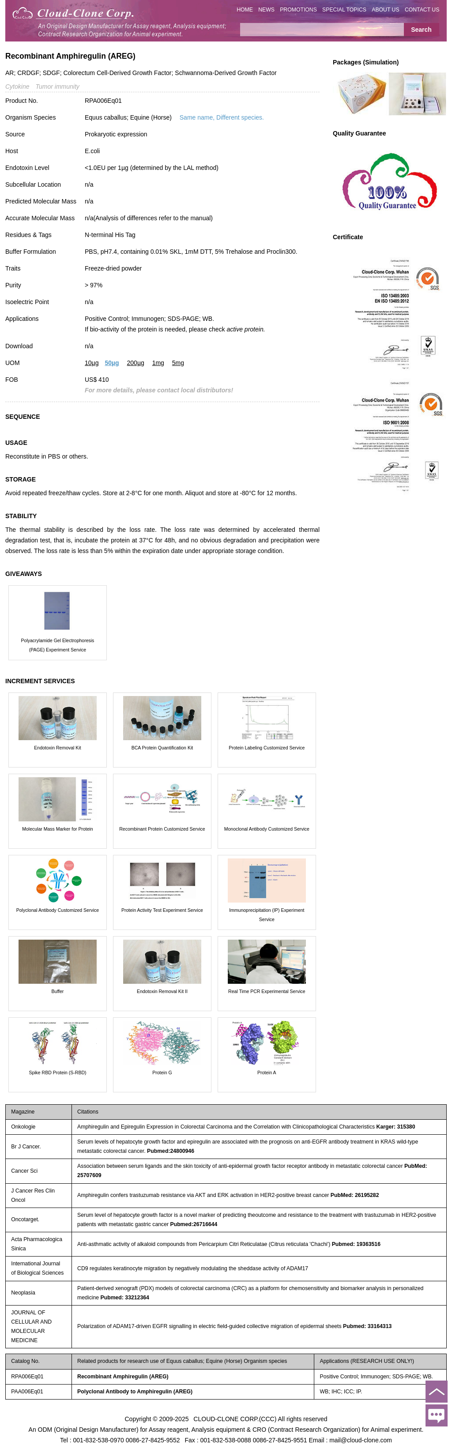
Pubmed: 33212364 (125, 1297)
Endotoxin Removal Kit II (162, 991)
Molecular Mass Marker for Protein (57, 829)
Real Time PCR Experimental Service (266, 991)
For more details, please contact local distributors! (159, 390)
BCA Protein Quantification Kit (162, 747)
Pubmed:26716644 (193, 1224)
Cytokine (17, 86)
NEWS (266, 10)
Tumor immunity (57, 86)
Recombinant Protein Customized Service (162, 829)
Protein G (162, 1072)
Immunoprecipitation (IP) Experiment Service (266, 914)
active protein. (245, 329)
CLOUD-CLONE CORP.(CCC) (234, 1418)
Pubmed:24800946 (170, 1151)
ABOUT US (385, 10)
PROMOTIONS (298, 10)
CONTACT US (422, 10)
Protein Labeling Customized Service (267, 747)
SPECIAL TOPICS (344, 10)
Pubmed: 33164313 (367, 1326)
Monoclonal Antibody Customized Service (266, 829)
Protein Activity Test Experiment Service (162, 910)
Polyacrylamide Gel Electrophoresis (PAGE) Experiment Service (57, 645)
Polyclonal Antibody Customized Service (57, 910)
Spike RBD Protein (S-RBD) (57, 1072)
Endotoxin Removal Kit (57, 747)
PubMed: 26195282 (355, 1195)
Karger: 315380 (396, 1127)
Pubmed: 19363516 (356, 1244)
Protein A (266, 1072)
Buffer (58, 991)
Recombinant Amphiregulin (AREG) (122, 1377)
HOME (245, 10)
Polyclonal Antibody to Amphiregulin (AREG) (134, 1392)
